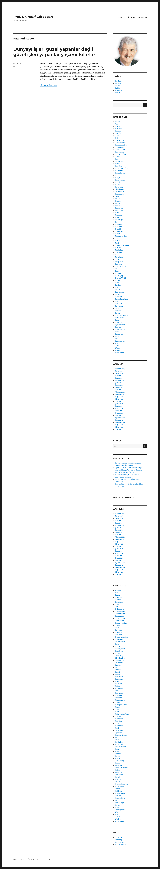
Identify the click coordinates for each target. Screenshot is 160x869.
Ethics (117, 175)
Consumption (120, 150)
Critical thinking (121, 154)
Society (117, 320)
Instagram (119, 83)
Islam (117, 213)
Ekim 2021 (118, 387)
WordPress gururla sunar (41, 859)
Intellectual (119, 208)
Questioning (119, 292)
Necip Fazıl (119, 262)
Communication (121, 145)
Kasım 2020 (119, 411)
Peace (117, 271)
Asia (116, 124)
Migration (118, 252)
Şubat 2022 (119, 383)
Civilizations (119, 140)
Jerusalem (118, 215)
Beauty (117, 126)
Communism (119, 147)
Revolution (119, 306)
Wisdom (118, 350)
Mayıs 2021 (119, 397)
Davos (117, 159)
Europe (117, 178)
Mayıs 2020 (119, 425)
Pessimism (119, 273)
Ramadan (118, 297)
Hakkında (121, 17)
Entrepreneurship (121, 168)
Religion (118, 301)
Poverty (117, 287)
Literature (118, 227)
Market (117, 234)
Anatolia (118, 122)
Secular (117, 313)
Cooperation (119, 152)
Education (118, 166)
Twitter (117, 88)
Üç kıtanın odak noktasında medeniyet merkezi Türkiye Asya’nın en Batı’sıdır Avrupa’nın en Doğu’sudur (128, 470)
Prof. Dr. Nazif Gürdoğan (33, 17)
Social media (119, 318)
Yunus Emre (119, 353)
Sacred (117, 308)
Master (117, 238)
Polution (118, 285)
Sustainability (120, 329)
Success (118, 327)
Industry (118, 203)
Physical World (120, 278)
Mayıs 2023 (119, 371)
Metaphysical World (122, 245)
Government (119, 194)
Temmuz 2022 (120, 380)
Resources (118, 304)
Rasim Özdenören (121, 299)
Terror (117, 336)
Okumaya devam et (48, 85)
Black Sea (118, 129)
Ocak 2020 (118, 429)
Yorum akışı (119, 842)
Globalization (120, 189)
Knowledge (119, 220)
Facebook (118, 81)
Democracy (119, 161)
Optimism (118, 264)
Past (116, 269)
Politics (117, 283)
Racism (117, 294)
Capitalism (119, 133)
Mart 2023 (118, 376)
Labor (15, 66)
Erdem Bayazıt (120, 173)
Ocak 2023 (118, 378)
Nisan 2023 (119, 373)
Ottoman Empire (121, 266)
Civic (116, 138)
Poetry (117, 280)
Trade (117, 339)
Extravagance (120, 180)
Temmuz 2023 (120, 369)
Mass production (121, 236)
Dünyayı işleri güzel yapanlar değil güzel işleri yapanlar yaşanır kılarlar (54, 51)
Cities (117, 136)
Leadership (119, 224)
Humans (118, 201)
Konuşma (142, 17)
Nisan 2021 (119, 399)
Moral (117, 255)
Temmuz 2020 (120, 420)
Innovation (119, 206)
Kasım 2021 (119, 385)
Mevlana (118, 248)
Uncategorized (120, 341)
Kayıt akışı (118, 840)
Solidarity (118, 322)
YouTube (118, 93)
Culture (117, 157)
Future (117, 185)
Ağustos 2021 (120, 392)
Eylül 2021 (118, 390)
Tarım (117, 332)
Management (120, 231)
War (116, 343)
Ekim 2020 (119, 413)
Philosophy (119, 276)
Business (118, 131)
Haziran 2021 (119, 394)
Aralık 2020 (119, 408)
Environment (120, 171)
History (117, 199)
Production (119, 290)
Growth (118, 196)
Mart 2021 (118, 401)
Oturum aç (118, 837)
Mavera (117, 241)
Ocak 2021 (118, 406)
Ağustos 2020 (120, 418)
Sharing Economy (121, 315)
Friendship (119, 182)
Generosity (119, 187)
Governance (119, 192)
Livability (118, 229)
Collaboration (120, 143)
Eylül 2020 (118, 415)
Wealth (117, 348)
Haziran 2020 (120, 422)
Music (117, 259)
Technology (119, 334)
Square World (120, 325)
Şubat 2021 (119, 404)
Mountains (119, 257)
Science (118, 311)
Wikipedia (118, 90)
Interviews (119, 210)
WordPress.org (120, 844)
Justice (117, 217)
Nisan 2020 (119, 427)
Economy (118, 164)
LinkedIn (118, 86)
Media (117, 243)
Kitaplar (131, 17)
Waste (117, 346)
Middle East (119, 250)
